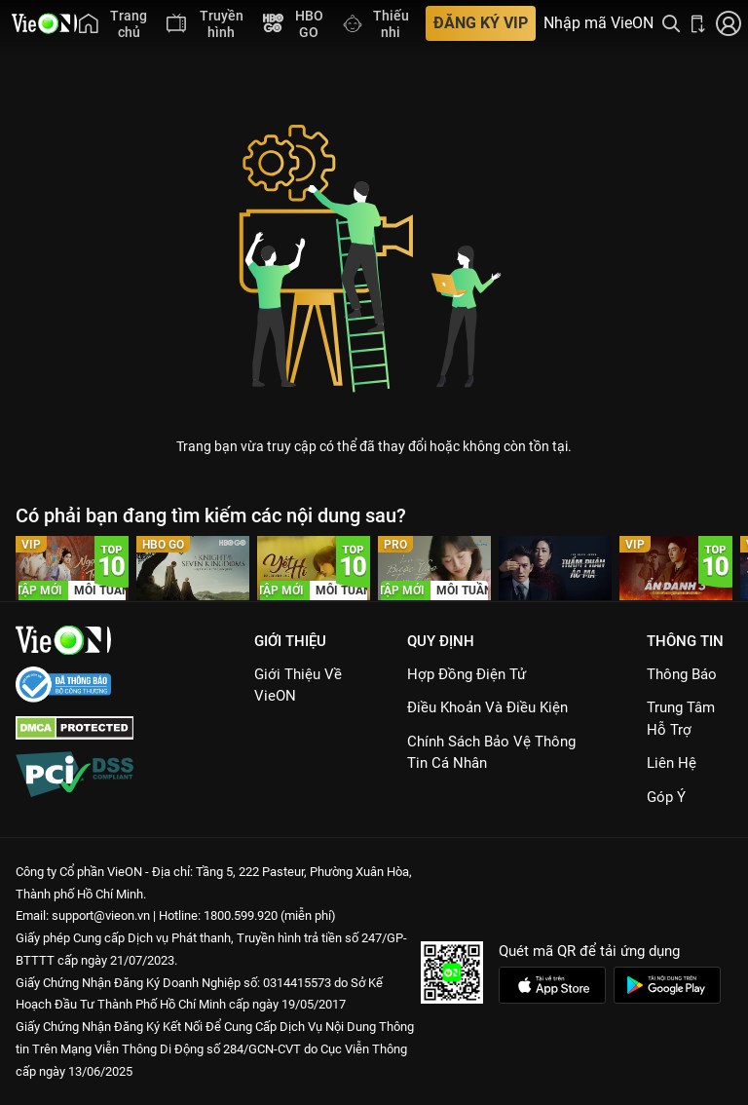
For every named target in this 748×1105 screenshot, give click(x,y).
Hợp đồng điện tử (466, 674)
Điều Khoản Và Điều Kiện (487, 707)
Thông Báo (682, 674)
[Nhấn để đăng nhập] (728, 23)
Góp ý (666, 797)
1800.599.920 (241, 915)
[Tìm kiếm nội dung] (671, 23)
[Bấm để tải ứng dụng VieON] (698, 23)
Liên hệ (671, 763)
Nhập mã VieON (598, 23)
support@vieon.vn (101, 915)
